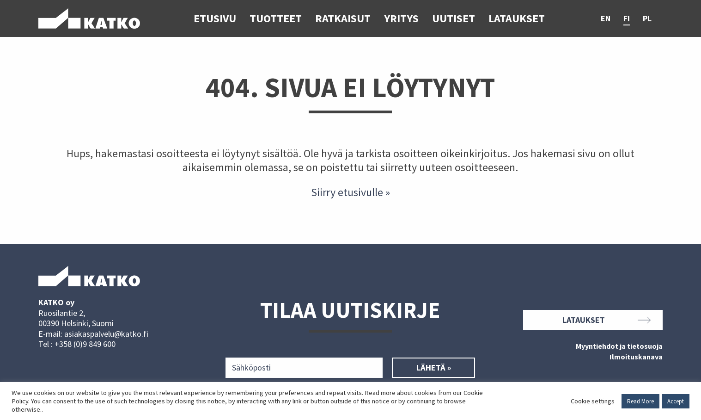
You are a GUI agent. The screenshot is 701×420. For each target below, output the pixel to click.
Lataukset (516, 18)
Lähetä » (433, 367)
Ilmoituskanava (636, 357)
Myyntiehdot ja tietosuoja (619, 346)
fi (626, 18)
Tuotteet (276, 18)
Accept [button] (675, 401)
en (605, 18)
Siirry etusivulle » (350, 192)
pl (647, 18)
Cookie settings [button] (593, 401)
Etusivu (215, 18)
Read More (640, 401)
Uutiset (453, 18)
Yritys (401, 18)
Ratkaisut (343, 18)
